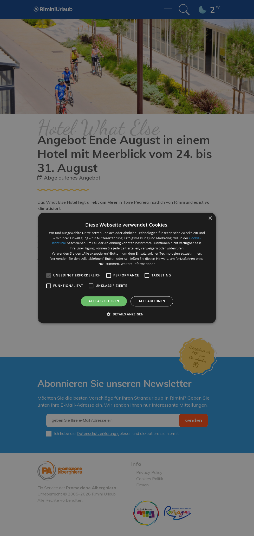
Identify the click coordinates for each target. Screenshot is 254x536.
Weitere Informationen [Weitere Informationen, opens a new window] (138, 264)
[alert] (127, 268)
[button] (127, 314)
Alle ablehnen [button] (152, 301)
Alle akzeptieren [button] (104, 301)
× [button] (210, 218)
